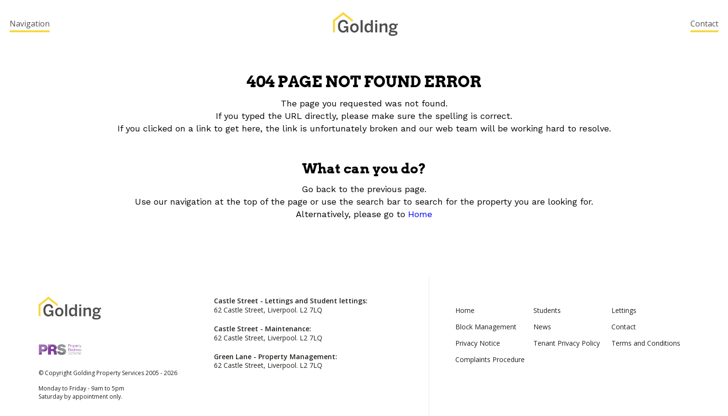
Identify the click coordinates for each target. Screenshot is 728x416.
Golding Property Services (365, 24)
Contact (704, 23)
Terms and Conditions (645, 343)
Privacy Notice (477, 343)
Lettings (623, 310)
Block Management (485, 326)
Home (420, 214)
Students (547, 310)
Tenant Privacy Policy (566, 343)
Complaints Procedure (490, 359)
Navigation (30, 23)
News (542, 326)
